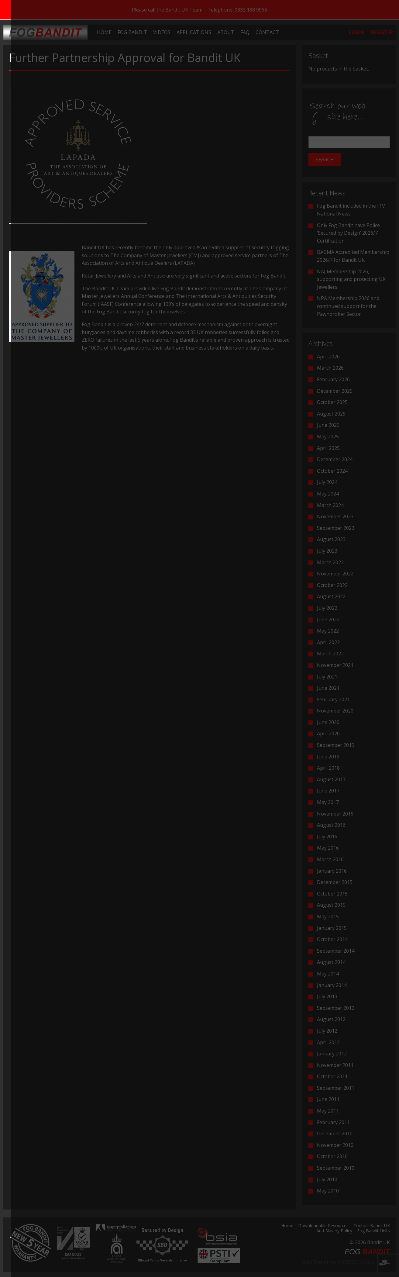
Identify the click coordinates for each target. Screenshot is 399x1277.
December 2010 (335, 1133)
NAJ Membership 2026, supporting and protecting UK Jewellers (351, 279)
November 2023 (335, 516)
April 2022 (328, 642)
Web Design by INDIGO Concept (346, 1262)
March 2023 (330, 562)
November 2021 (335, 665)
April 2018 (328, 767)
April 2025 (328, 448)
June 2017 (328, 790)
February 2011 (333, 1122)
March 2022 (330, 653)
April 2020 (328, 733)
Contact (267, 32)
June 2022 (328, 619)
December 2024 (335, 459)
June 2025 (328, 425)
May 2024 (328, 493)
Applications (194, 32)
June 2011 (328, 1099)
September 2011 (335, 1088)
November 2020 (335, 710)
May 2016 (328, 847)
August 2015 (331, 905)
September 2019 (335, 745)
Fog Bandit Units (373, 1231)
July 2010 (327, 1179)
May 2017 (328, 802)
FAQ (244, 32)
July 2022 (327, 608)
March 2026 (330, 367)
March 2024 (330, 505)
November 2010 (335, 1145)
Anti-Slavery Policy (334, 1231)
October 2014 (332, 939)
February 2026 (333, 379)
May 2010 (328, 1190)
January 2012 (332, 1053)
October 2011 (332, 1076)
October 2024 (332, 471)
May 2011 (328, 1110)
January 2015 (332, 928)
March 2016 (330, 859)
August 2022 (331, 596)
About (225, 32)
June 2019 (328, 756)
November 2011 (335, 1065)
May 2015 (328, 916)
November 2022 (335, 573)
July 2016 (327, 836)
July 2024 (327, 482)
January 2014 (332, 985)
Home (104, 32)
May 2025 (328, 436)
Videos (161, 32)
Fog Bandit (132, 32)
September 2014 (335, 950)
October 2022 (332, 585)
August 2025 (331, 413)
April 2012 (328, 1042)
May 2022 (328, 630)
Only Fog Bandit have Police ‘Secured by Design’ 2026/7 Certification (348, 233)
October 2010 (332, 1156)
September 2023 (335, 528)
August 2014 (331, 962)
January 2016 (332, 871)
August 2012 (331, 1019)
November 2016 (335, 813)
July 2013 (327, 996)
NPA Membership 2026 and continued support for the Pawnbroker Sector (348, 306)
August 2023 (331, 539)
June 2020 (328, 722)
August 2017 (331, 779)
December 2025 (335, 391)
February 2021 (333, 699)
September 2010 (335, 1168)
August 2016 (331, 825)
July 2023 (327, 550)
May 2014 (328, 973)
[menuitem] (104, 32)
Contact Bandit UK (371, 1226)
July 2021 (327, 676)
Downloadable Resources (323, 1226)
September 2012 (335, 1008)
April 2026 (328, 356)
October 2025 (332, 402)
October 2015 (332, 893)
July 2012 (327, 1030)
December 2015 (335, 882)
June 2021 (328, 688)
